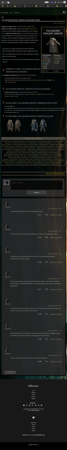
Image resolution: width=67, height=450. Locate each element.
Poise (55, 63)
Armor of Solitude (6, 144)
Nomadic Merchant (16, 80)
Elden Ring (31, 26)
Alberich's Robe (6, 141)
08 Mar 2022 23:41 (53, 355)
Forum (33, 394)
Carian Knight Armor (55, 154)
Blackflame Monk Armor (20, 149)
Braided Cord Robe (42, 152)
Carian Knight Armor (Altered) (11, 156)
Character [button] (29, 6)
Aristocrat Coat (23, 143)
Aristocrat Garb (33, 143)
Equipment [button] (40, 6)
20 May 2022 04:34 (53, 305)
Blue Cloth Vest (44, 151)
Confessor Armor (57, 159)
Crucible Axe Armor (41, 160)
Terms (33, 426)
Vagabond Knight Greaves (11, 96)
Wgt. (55, 71)
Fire (44, 65)
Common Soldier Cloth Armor (37, 157)
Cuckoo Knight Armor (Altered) (53, 162)
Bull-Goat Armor (44, 154)
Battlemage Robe (60, 146)
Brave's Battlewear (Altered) (11, 154)
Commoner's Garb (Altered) (10, 159)
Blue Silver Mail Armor (12, 152)
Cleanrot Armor (57, 156)
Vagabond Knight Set (32, 92)
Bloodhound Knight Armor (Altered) (17, 151)
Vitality (56, 61)
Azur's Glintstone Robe (8, 146)
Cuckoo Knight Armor (38, 162)
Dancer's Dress (19, 164)
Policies (33, 430)
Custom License (35, 410)
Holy (44, 68)
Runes (52, 80)
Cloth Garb (25, 157)
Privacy (33, 428)
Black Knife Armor (41, 147)
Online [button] (50, 6)
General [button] (18, 6)
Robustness (57, 58)
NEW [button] (9, 6)
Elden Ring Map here (10, 82)
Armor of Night (56, 143)
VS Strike (45, 58)
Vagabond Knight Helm (30, 94)
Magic (44, 63)
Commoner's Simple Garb (25, 159)
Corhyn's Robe (31, 160)
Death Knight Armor (44, 164)
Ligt (44, 66)
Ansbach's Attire (58, 141)
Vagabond (27, 29)
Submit (36, 192)
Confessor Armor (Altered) (9, 160)
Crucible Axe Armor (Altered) (55, 160)
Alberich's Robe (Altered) (18, 141)
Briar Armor (23, 154)
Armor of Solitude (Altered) (19, 144)
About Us (33, 396)
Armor (11, 12)
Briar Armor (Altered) (33, 154)
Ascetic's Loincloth (33, 144)
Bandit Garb (19, 146)
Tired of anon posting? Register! (55, 173)
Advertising (33, 422)
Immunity (56, 57)
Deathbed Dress (55, 164)
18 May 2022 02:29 (53, 330)
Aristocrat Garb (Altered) (44, 143)
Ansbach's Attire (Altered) (11, 143)
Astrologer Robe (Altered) (56, 144)
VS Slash (45, 60)
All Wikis (33, 392)
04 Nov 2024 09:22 (53, 231)
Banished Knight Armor (29, 146)
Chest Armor (17, 12)
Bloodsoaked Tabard (33, 151)
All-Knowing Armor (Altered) (45, 141)
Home (33, 390)
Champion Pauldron (46, 156)
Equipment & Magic (4, 12)
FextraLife (24, 435)
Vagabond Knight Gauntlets (44, 94)
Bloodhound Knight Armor (57, 149)
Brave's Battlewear (53, 152)
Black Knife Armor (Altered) (55, 147)
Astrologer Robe (44, 144)
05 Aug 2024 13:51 (53, 253)
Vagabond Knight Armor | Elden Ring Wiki (20, 20)
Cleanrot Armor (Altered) (15, 157)
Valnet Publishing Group (39, 435)
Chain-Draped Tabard (34, 156)
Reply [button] (60, 215)
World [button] (59, 6)
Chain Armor (24, 156)
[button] (47, 2)
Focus (55, 60)
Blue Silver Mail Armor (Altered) (27, 152)
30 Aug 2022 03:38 (53, 278)
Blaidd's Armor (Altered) (43, 149)
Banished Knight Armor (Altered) (45, 146)
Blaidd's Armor (31, 149)
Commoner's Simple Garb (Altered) (43, 159)
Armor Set (33, 29)
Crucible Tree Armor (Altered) (23, 162)
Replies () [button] (53, 215)
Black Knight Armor (7, 149)
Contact (33, 398)
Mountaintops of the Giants (37, 80)
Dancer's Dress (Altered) (31, 164)
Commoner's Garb (51, 157)
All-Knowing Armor (31, 141)
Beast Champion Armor (11, 147)
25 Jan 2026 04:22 (53, 208)
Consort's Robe (21, 160)
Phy (44, 57)
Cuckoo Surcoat (9, 164)
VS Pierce (45, 61)
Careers (33, 424)
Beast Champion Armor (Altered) (27, 147)
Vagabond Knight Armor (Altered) (44, 108)
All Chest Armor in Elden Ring (33, 138)
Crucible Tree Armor (9, 162)
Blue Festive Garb (54, 151)
